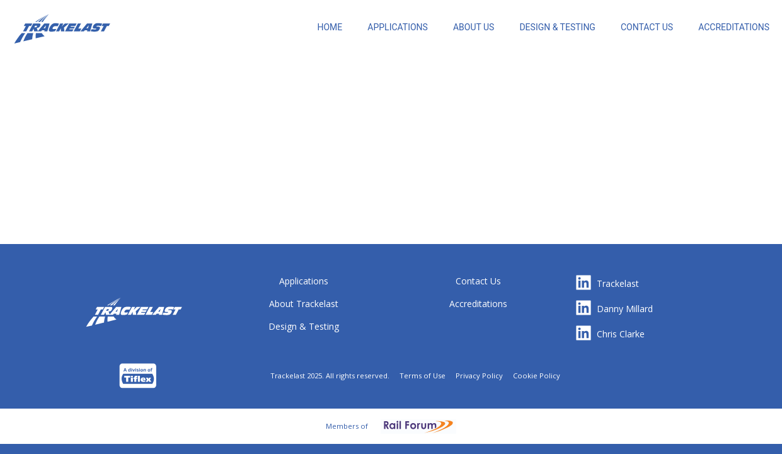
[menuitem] (329, 31)
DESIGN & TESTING (557, 27)
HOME (329, 27)
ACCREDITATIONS (733, 27)
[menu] (454, 25)
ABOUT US (474, 27)
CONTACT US (647, 27)
